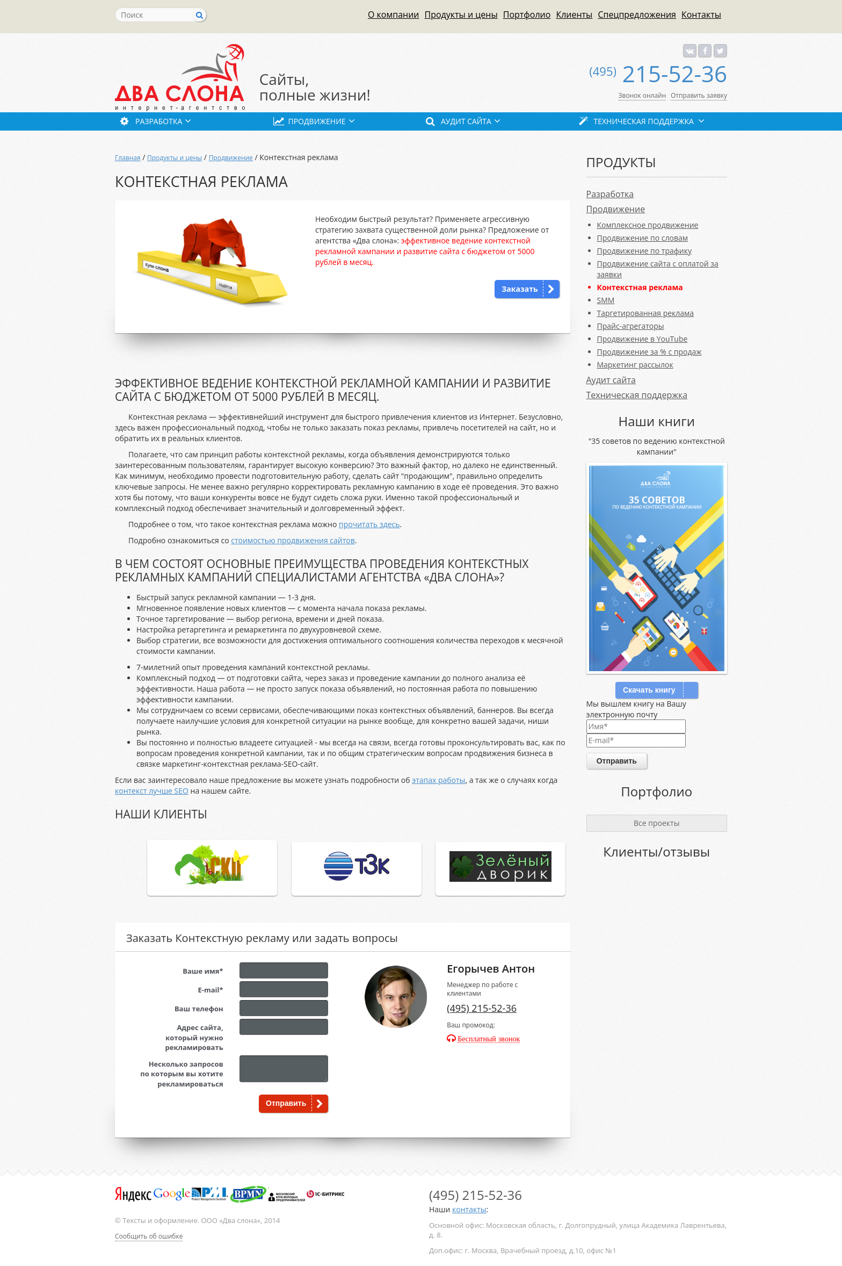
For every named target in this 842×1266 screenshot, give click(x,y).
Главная (128, 157)
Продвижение (231, 157)
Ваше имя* (203, 971)
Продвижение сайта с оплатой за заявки (657, 268)
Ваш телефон (199, 1008)
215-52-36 (658, 73)
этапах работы (438, 780)
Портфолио (527, 14)
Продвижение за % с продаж (649, 352)
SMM (606, 300)
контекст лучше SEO (151, 791)
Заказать (520, 289)
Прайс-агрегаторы (630, 326)
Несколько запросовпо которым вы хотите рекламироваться (181, 1074)
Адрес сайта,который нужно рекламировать (194, 1037)
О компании (393, 14)
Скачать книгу (649, 690)
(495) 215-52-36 (482, 1008)
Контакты (701, 14)
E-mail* (210, 990)
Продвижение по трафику (644, 251)
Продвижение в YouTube (642, 339)
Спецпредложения (637, 14)
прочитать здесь (369, 524)
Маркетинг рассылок (635, 364)
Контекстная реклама (640, 287)
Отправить (286, 1103)
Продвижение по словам (642, 238)
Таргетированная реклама (645, 313)
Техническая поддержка (637, 395)
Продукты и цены (461, 14)
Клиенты (574, 14)
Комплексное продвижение (648, 225)
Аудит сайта (611, 380)
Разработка (610, 194)
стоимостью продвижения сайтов (293, 540)
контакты (469, 1209)
